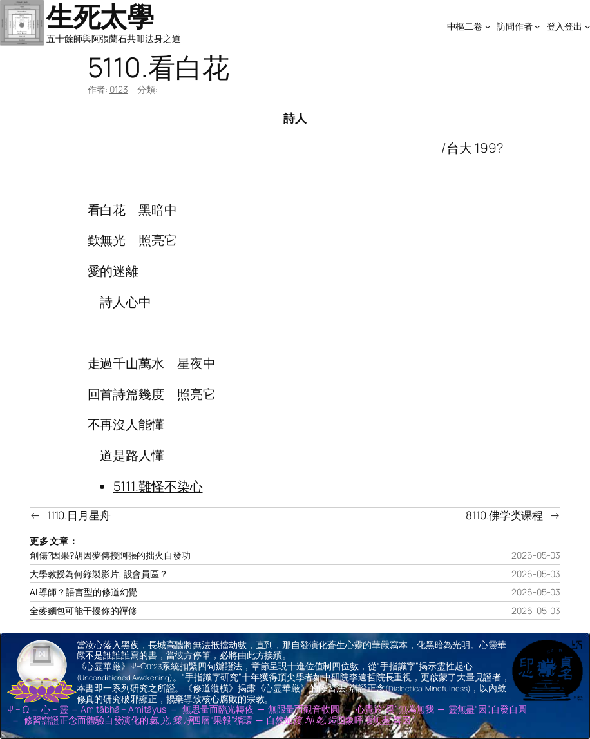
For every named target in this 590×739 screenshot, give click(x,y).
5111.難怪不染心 (158, 486)
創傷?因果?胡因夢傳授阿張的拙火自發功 (110, 555)
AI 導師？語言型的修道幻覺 (84, 592)
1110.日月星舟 (79, 515)
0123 (118, 89)
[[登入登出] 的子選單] (587, 25)
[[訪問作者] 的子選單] (537, 25)
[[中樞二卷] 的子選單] (487, 25)
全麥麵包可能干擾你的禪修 (83, 611)
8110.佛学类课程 (504, 515)
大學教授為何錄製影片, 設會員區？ (99, 574)
